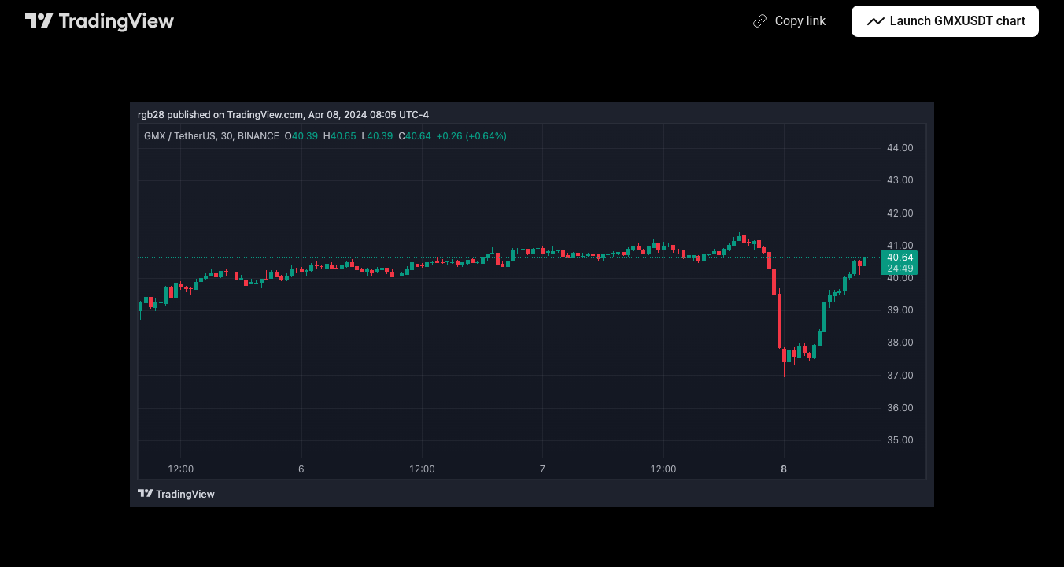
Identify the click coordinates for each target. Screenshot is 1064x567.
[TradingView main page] (100, 21)
